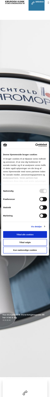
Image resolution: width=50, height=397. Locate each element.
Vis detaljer (36, 226)
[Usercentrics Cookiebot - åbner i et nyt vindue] (35, 145)
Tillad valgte (25, 242)
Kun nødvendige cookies (25, 250)
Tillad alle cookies (24, 234)
